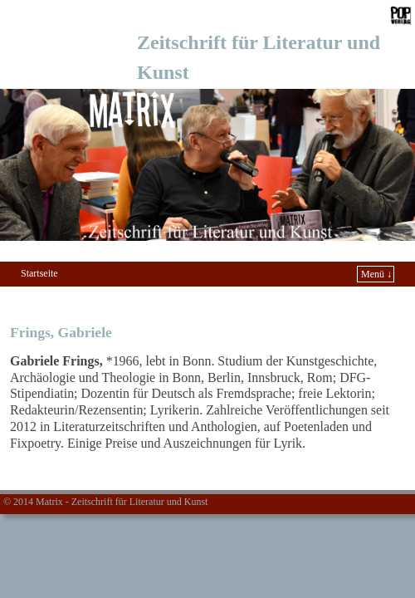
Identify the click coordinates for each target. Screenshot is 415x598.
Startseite (39, 273)
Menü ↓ (376, 274)
